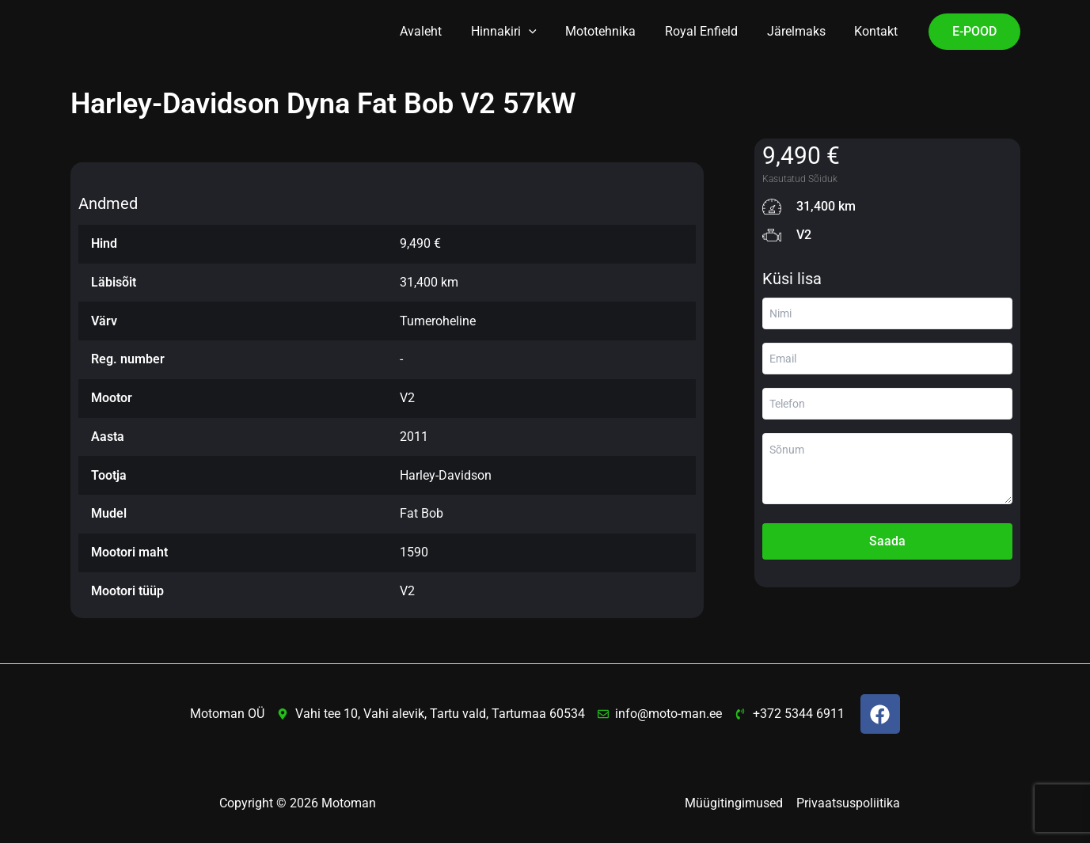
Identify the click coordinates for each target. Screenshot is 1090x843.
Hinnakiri (520, 31)
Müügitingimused (735, 803)
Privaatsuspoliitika (848, 803)
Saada (887, 541)
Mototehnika (614, 31)
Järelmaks (802, 31)
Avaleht (441, 31)
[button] (545, 31)
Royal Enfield (710, 31)
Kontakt (878, 31)
